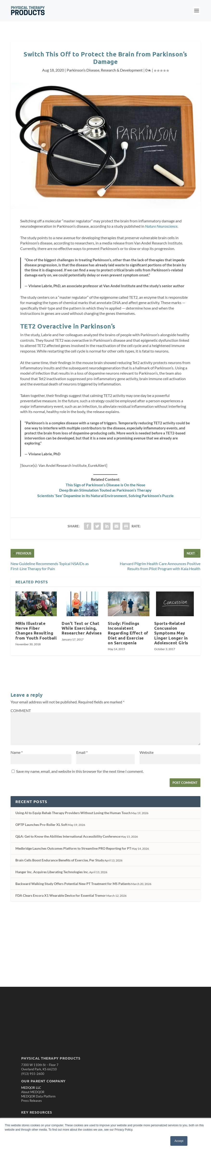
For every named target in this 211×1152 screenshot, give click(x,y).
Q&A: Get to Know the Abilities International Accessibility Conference (67, 836)
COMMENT (21, 710)
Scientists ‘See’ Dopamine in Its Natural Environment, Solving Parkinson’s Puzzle (105, 495)
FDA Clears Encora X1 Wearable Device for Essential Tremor (60, 895)
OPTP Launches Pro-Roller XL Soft (41, 825)
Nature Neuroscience (161, 226)
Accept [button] (178, 1141)
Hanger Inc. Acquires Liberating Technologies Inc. (52, 872)
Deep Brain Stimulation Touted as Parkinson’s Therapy (105, 490)
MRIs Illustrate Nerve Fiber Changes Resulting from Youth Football (36, 630)
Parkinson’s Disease (83, 70)
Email (82, 752)
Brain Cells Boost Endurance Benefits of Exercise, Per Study (59, 860)
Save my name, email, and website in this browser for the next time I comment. (80, 771)
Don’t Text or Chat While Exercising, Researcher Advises (82, 628)
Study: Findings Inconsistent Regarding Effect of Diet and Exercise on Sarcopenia (128, 633)
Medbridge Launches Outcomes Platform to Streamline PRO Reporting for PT (73, 848)
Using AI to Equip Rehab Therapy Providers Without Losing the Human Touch (73, 813)
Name (17, 752)
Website (146, 752)
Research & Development (122, 70)
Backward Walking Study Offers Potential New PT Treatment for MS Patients (73, 884)
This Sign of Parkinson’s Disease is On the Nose (105, 484)
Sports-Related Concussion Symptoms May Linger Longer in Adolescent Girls (171, 633)
